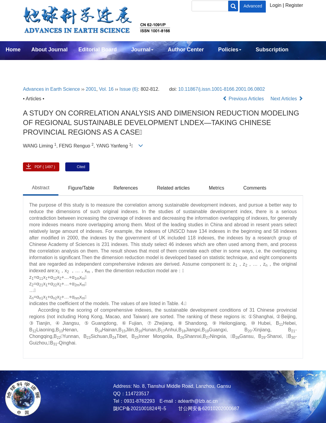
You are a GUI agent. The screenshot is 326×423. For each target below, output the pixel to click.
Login (275, 5)
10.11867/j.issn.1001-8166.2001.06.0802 (221, 89)
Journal (142, 50)
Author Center (186, 50)
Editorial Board (97, 50)
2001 (91, 89)
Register (294, 5)
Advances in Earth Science (51, 89)
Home (13, 50)
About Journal (49, 50)
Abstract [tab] (40, 187)
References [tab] (126, 187)
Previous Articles (244, 98)
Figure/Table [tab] (81, 187)
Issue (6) (128, 89)
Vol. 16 (106, 89)
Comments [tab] (254, 187)
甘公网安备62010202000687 (208, 408)
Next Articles (287, 98)
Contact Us (20, 66)
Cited (81, 167)
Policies (229, 50)
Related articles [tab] (173, 187)
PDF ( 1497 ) (45, 167)
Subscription (272, 50)
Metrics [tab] (216, 187)
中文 (50, 66)
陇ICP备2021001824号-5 (139, 408)
